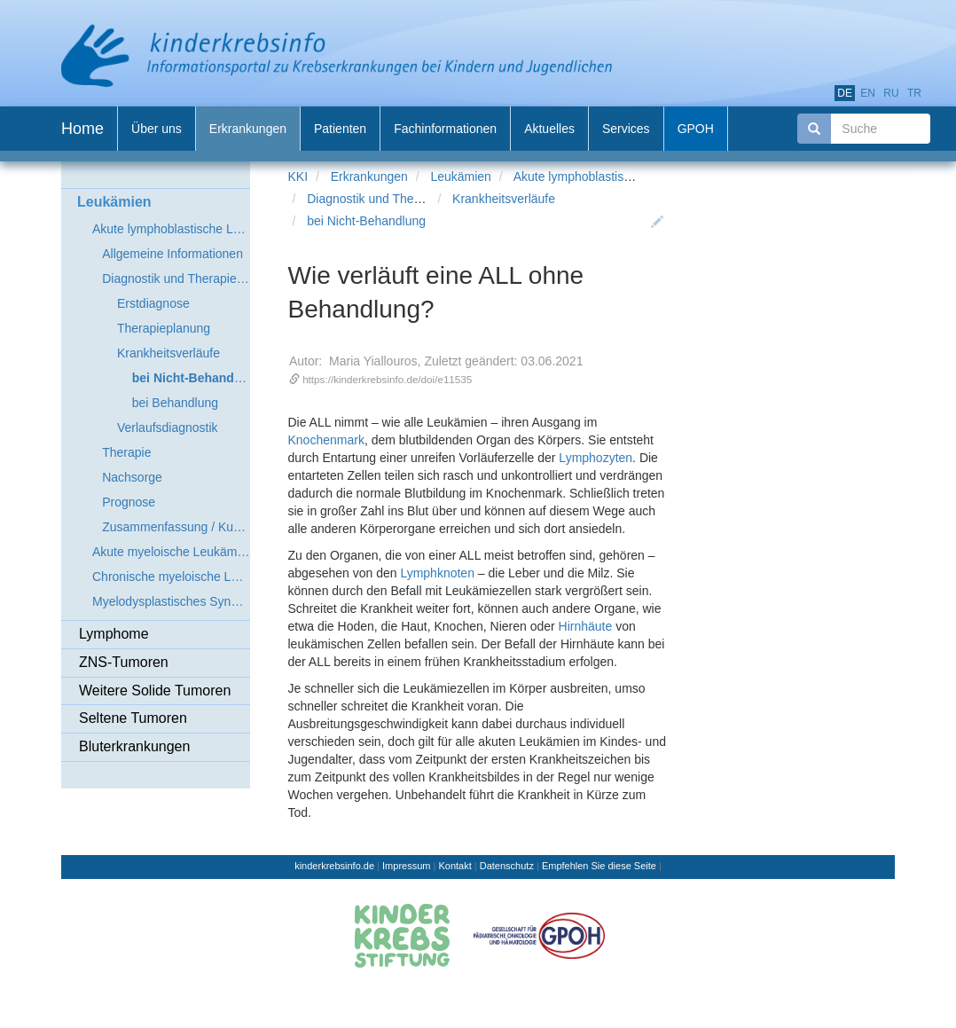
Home (82, 128)
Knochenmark (326, 440)
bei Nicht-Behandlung (366, 221)
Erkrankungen (369, 176)
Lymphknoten (437, 573)
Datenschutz (507, 865)
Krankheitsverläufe (503, 199)
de (844, 93)
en (867, 93)
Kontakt (454, 865)
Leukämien (460, 176)
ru (890, 93)
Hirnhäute (586, 626)
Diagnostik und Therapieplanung (396, 199)
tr (914, 93)
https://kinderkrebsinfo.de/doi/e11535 (387, 379)
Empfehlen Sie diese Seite (599, 865)
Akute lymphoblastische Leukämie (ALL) (624, 176)
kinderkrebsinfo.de (334, 865)
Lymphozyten (595, 458)
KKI (298, 176)
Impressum (406, 865)
